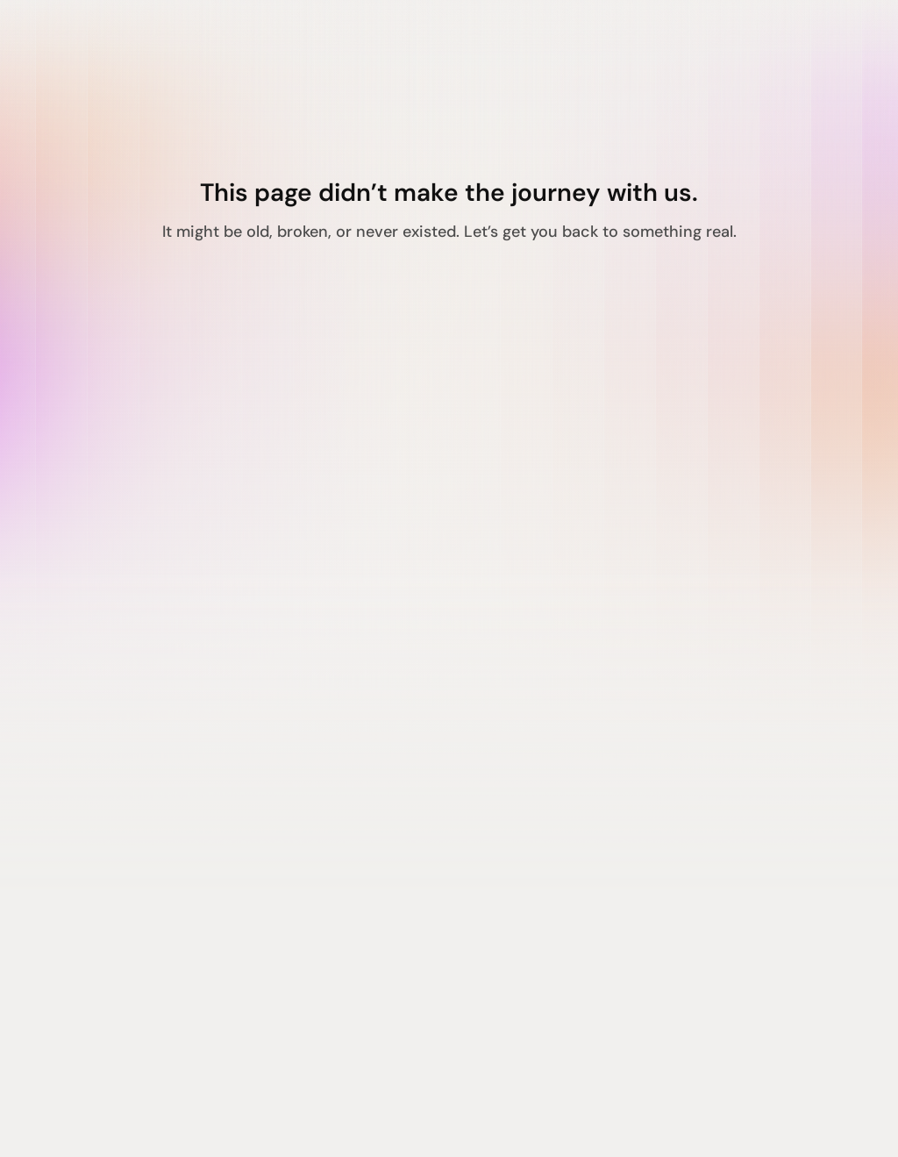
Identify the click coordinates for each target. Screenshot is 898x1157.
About (344, 857)
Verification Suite (118, 922)
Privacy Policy (685, 857)
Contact (352, 890)
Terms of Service (694, 890)
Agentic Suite (104, 857)
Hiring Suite (97, 890)
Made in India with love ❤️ (144, 1118)
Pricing (348, 955)
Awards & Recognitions (408, 922)
